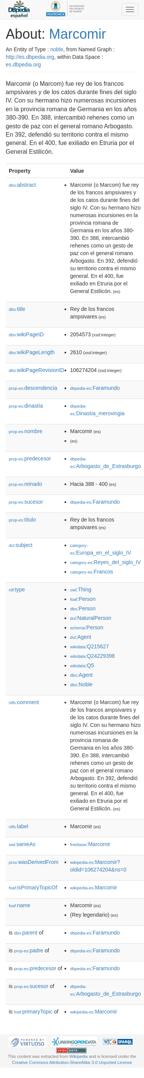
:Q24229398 (92, 656)
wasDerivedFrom (34, 862)
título (22, 520)
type (17, 589)
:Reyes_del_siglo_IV (105, 562)
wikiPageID (26, 334)
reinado (25, 484)
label (18, 826)
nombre (26, 431)
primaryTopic (33, 1012)
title (17, 309)
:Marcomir (90, 844)
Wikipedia (78, 1056)
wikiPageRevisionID (36, 370)
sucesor (26, 502)
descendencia (33, 388)
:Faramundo (95, 388)
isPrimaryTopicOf (33, 887)
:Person (83, 599)
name (19, 905)
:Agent (80, 637)
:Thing (81, 589)
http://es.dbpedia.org (30, 57)
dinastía (26, 406)
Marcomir (77, 34)
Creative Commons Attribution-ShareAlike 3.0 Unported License (72, 1062)
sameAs (22, 844)
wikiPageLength (32, 352)
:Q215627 (89, 646)
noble (56, 49)
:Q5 (82, 665)
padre (28, 950)
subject (20, 545)
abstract (22, 185)
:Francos (91, 572)
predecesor (30, 458)
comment (24, 702)
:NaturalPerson (90, 618)
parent (25, 933)
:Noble (81, 684)
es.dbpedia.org (23, 64)
